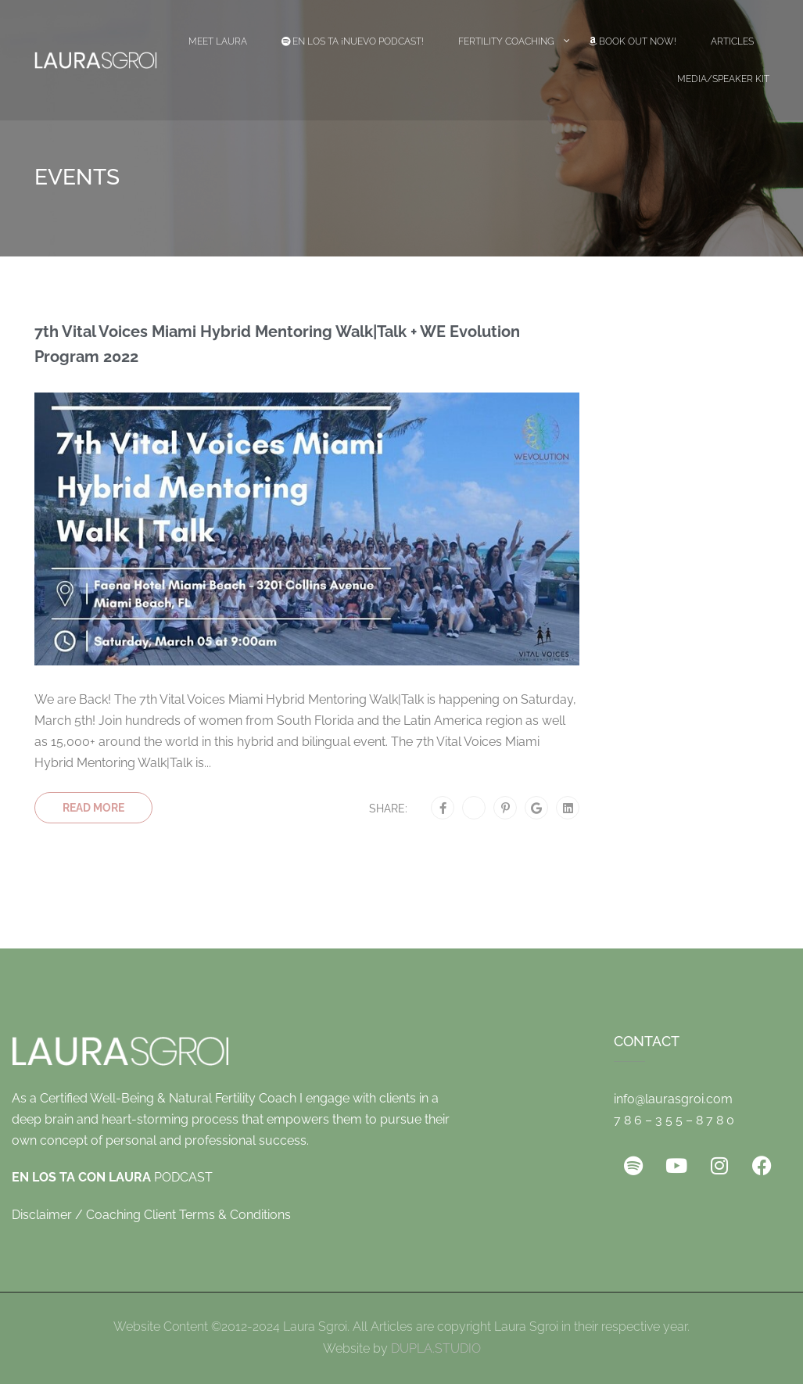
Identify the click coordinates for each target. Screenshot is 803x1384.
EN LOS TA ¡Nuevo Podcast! (352, 41)
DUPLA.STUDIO (436, 1348)
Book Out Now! (632, 41)
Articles (732, 41)
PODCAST (112, 1177)
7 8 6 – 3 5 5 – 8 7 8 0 (674, 1120)
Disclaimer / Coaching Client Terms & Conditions (151, 1214)
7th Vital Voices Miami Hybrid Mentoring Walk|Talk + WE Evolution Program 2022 (277, 344)
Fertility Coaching (506, 41)
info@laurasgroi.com (673, 1099)
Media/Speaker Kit (723, 79)
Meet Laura (217, 41)
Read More (93, 807)
